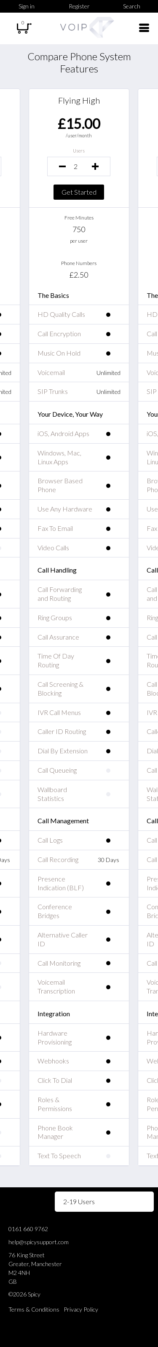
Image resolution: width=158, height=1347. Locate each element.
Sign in (27, 6)
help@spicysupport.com (38, 1241)
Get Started (79, 192)
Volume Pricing (25, 1201)
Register (79, 6)
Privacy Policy (81, 1309)
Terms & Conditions (33, 1309)
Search (131, 6)
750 (78, 229)
